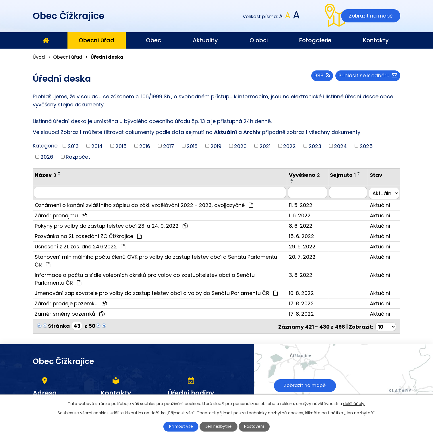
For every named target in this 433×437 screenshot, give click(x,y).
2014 (97, 146)
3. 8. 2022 (303, 273)
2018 (192, 146)
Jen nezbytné (219, 426)
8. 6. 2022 (303, 224)
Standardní (288, 17)
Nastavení (256, 426)
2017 (168, 146)
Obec (153, 40)
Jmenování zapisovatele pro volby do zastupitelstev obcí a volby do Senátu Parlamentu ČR (156, 292)
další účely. (354, 403)
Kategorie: (46, 145)
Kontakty (376, 40)
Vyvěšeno (306, 175)
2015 (121, 146)
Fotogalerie (315, 40)
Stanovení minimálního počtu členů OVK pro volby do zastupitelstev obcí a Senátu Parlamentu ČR (160, 259)
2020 (240, 146)
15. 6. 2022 (304, 235)
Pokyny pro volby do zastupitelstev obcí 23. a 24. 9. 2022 (111, 224)
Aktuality (205, 40)
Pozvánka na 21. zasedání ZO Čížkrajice (88, 235)
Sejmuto (346, 175)
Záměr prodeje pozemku (71, 302)
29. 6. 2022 (304, 245)
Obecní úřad (96, 40)
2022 (289, 146)
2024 (340, 146)
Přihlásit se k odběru (367, 76)
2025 (366, 146)
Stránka (59, 324)
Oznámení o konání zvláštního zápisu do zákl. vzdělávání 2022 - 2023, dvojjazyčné (144, 204)
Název (45, 175)
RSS (321, 76)
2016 (144, 146)
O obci (259, 40)
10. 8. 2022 (303, 292)
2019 (215, 146)
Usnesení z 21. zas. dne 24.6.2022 (80, 245)
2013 (73, 146)
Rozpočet (78, 156)
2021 (265, 146)
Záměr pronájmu (61, 214)
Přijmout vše (179, 426)
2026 (46, 156)
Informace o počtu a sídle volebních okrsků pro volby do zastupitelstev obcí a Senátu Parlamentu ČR (160, 277)
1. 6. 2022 (302, 214)
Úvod (46, 40)
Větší (296, 17)
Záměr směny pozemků (70, 312)
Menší (281, 17)
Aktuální (381, 204)
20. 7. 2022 (304, 255)
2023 (315, 146)
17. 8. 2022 (303, 302)
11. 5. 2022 (303, 204)
